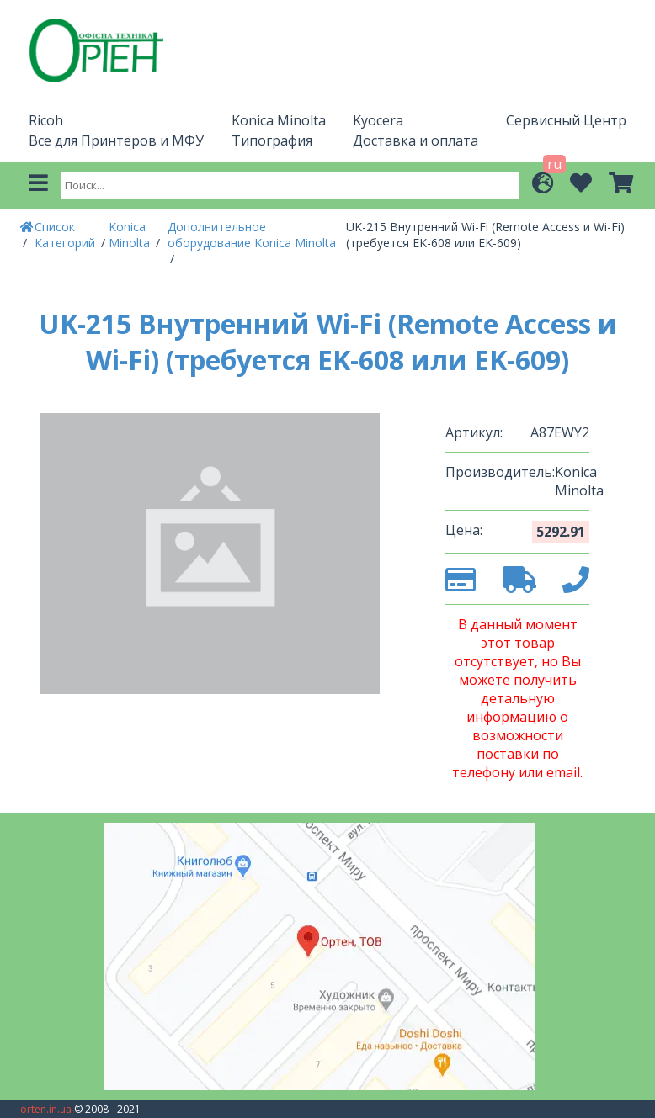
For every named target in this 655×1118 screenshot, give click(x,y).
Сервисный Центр (566, 120)
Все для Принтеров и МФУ (116, 140)
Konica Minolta (279, 120)
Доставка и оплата (415, 140)
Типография (272, 140)
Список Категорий (67, 235)
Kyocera (378, 120)
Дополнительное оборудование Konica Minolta (252, 235)
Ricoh (46, 120)
